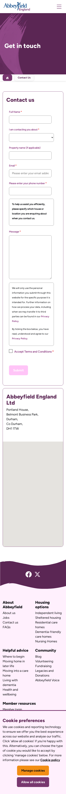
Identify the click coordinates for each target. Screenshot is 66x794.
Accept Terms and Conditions (33, 351)
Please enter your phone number (27, 183)
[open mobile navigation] (59, 6)
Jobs (6, 618)
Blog (38, 656)
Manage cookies (33, 770)
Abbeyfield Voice (47, 680)
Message (14, 231)
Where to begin (13, 656)
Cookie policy (50, 760)
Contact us (10, 622)
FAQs (6, 627)
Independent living (48, 613)
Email (12, 165)
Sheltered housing (48, 618)
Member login (12, 709)
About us (9, 613)
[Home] (7, 77)
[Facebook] (29, 574)
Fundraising (43, 666)
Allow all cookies (33, 782)
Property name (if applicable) (24, 147)
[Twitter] (37, 574)
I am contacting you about (23, 129)
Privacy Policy (19, 338)
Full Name (15, 111)
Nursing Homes (46, 641)
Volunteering (44, 661)
